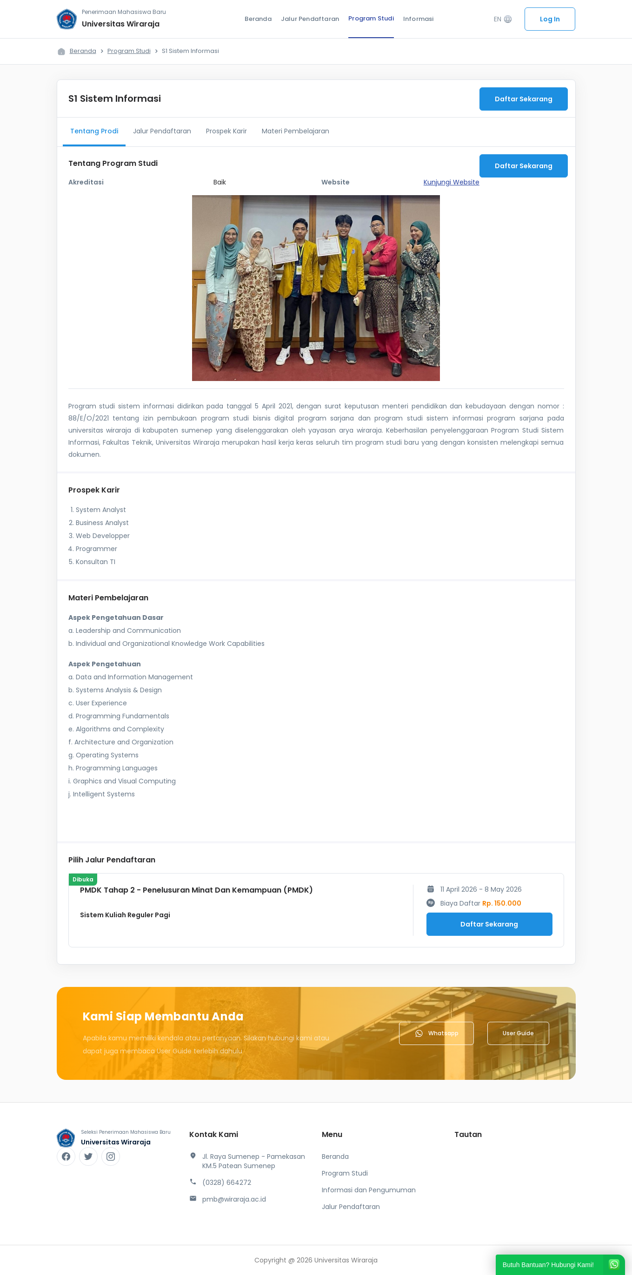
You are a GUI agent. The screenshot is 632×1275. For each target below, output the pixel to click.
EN (503, 19)
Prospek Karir (226, 131)
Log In (550, 19)
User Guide (518, 1033)
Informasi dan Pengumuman (369, 1190)
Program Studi (371, 18)
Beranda (258, 18)
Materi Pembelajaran (295, 131)
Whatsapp (436, 1033)
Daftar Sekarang (523, 99)
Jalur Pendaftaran (310, 18)
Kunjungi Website (451, 182)
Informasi (418, 18)
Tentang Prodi (94, 131)
